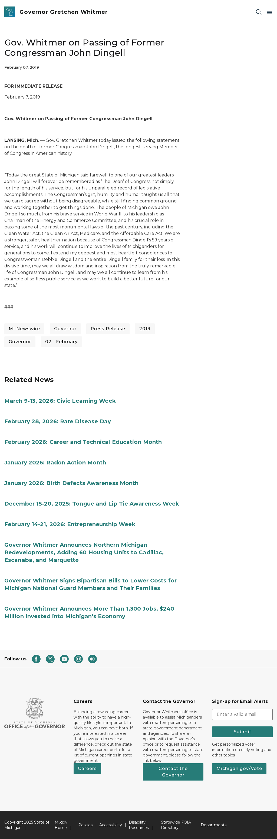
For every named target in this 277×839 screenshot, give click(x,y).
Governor (65, 328)
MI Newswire (24, 328)
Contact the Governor (173, 772)
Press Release (108, 328)
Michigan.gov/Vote (239, 768)
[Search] (258, 12)
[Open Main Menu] (269, 12)
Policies (85, 824)
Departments (213, 824)
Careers (87, 768)
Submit (242, 731)
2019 (144, 328)
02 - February (61, 341)
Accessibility (110, 824)
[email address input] (242, 714)
